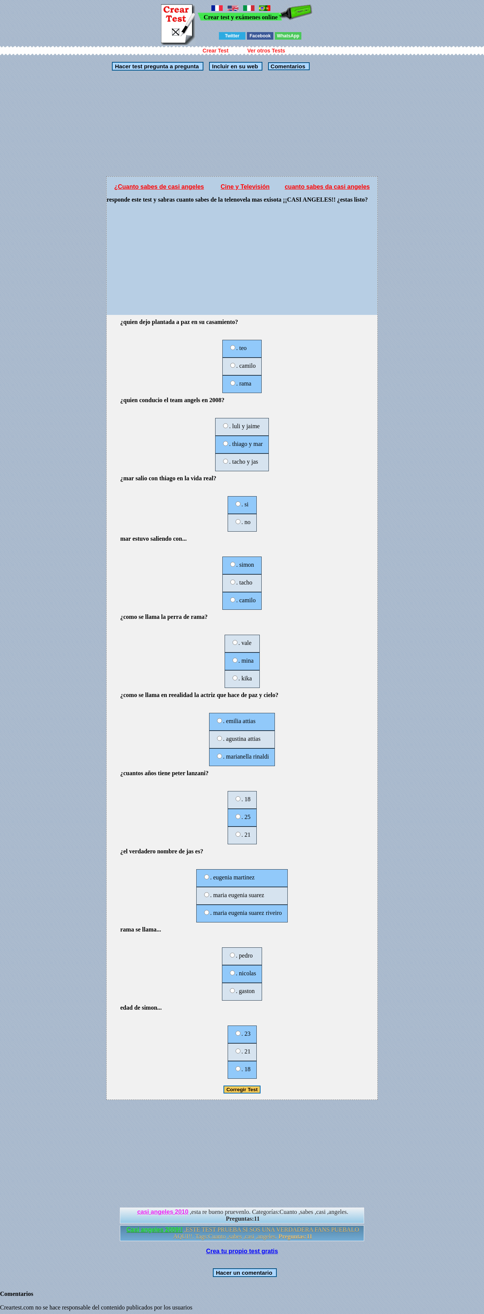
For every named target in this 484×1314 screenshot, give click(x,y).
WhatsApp (288, 36)
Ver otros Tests (266, 51)
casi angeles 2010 (162, 1212)
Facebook (260, 36)
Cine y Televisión (245, 187)
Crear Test (215, 51)
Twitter (232, 36)
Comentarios (287, 66)
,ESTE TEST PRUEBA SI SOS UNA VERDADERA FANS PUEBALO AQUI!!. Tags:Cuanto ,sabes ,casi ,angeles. (243, 1233)
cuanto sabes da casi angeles (327, 187)
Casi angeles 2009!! (155, 1229)
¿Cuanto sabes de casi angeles (159, 187)
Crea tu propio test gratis (242, 1251)
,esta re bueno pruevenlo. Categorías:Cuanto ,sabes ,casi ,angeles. (242, 1215)
